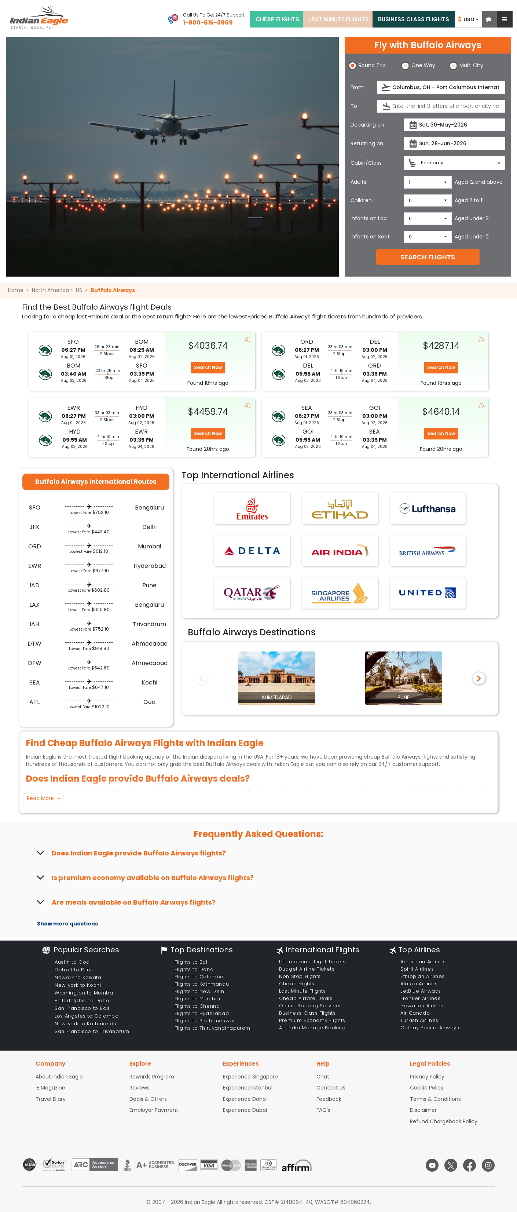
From (357, 87)
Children (361, 200)
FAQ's (323, 1110)
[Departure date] (454, 124)
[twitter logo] (450, 1165)
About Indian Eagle (59, 1076)
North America (50, 290)
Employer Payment (153, 1110)
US (79, 290)
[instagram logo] (488, 1165)
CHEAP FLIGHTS (277, 19)
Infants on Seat (370, 236)
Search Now (208, 367)
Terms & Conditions (435, 1099)
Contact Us (330, 1087)
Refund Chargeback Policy (443, 1121)
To (354, 106)
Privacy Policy (427, 1076)
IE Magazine (50, 1087)
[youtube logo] (432, 1165)
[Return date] (454, 143)
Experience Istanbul (247, 1087)
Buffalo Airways (113, 290)
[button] (488, 19)
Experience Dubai (245, 1110)
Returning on (367, 143)
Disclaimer (423, 1110)
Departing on (367, 124)
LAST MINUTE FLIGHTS (338, 19)
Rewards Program (151, 1076)
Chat (322, 1076)
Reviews (139, 1087)
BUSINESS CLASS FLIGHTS (413, 19)
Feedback (328, 1099)
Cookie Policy (427, 1087)
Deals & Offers (148, 1099)
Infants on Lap (369, 218)
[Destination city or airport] (441, 106)
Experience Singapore (250, 1076)
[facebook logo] (469, 1165)
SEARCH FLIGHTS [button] (427, 257)
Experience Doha (244, 1099)
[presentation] (386, 87)
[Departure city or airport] (441, 87)
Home (18, 290)
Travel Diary (51, 1099)
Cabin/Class (366, 163)
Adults (358, 182)
